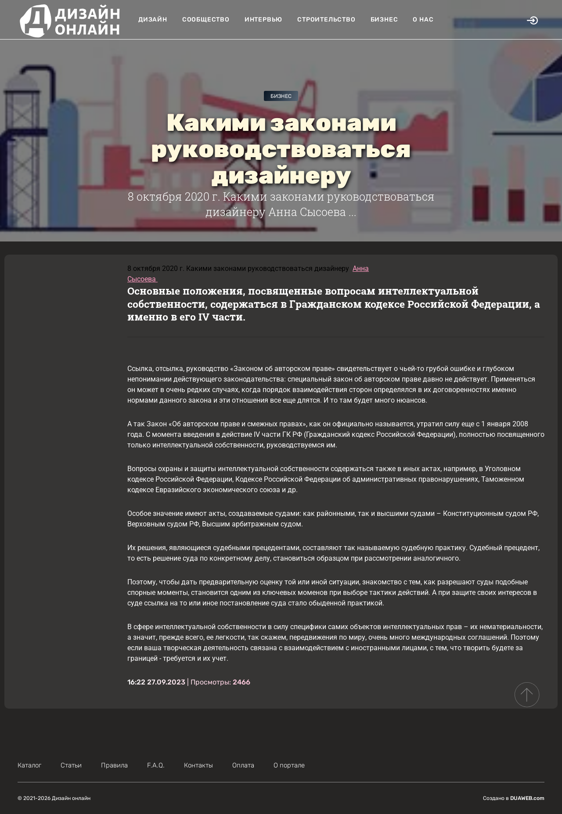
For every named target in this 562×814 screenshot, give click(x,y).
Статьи (71, 765)
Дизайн (152, 19)
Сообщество (206, 19)
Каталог (29, 765)
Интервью (263, 19)
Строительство (326, 19)
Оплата (243, 765)
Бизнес (384, 19)
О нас (423, 19)
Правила (114, 765)
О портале (289, 765)
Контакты (198, 765)
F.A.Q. (156, 765)
